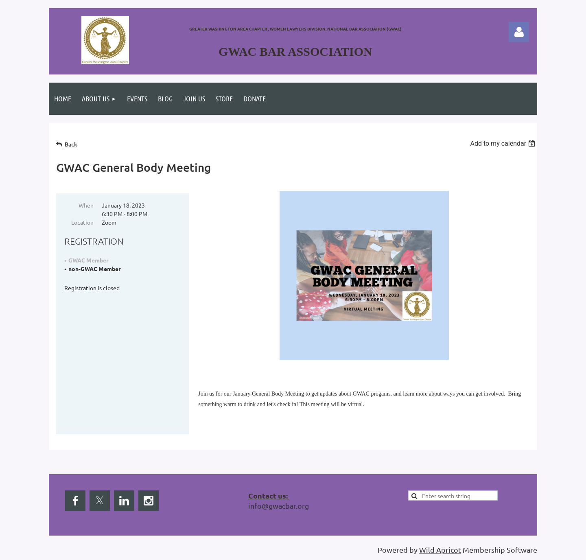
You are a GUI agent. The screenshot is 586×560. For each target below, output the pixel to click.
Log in (519, 32)
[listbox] (503, 143)
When (86, 205)
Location (82, 222)
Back (71, 144)
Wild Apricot (440, 549)
